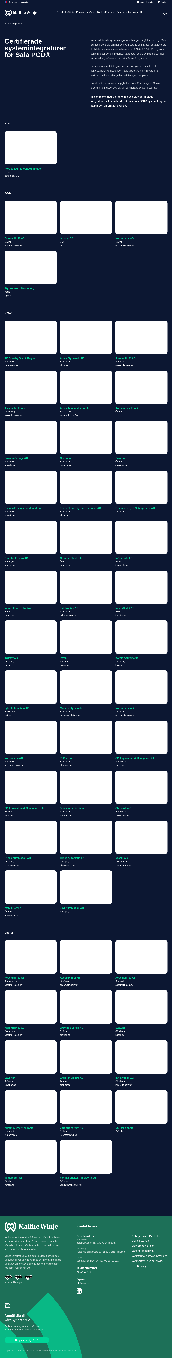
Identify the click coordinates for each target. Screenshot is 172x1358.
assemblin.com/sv (13, 245)
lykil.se (8, 715)
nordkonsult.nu (12, 176)
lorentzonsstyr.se (68, 1135)
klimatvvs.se (11, 1135)
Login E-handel (145, 2)
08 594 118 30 (84, 1272)
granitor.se (10, 565)
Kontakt (162, 2)
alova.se (64, 365)
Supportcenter (124, 12)
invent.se (64, 665)
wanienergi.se (11, 915)
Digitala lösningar (105, 12)
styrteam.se (66, 815)
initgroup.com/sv (68, 615)
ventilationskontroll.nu (71, 1185)
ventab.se (9, 1185)
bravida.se (10, 465)
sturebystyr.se (11, 365)
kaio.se (119, 665)
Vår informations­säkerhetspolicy (149, 1256)
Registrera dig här (26, 1340)
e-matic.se (10, 515)
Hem (7, 23)
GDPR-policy (139, 1266)
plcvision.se (66, 765)
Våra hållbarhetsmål (143, 1250)
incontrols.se (121, 565)
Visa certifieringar (13, 1282)
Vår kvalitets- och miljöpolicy (147, 1261)
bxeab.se (120, 1035)
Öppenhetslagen (141, 1240)
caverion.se (65, 465)
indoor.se (9, 615)
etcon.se (64, 515)
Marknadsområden (85, 12)
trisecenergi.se (12, 865)
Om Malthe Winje (65, 12)
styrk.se (8, 295)
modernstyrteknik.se (70, 715)
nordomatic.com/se (124, 245)
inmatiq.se (120, 615)
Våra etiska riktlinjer (143, 1245)
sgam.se (119, 765)
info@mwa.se (83, 1283)
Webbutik (137, 12)
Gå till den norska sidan (17, 2)
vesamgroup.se (123, 865)
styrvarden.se (122, 815)
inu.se (63, 245)
